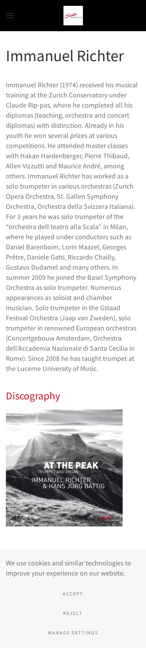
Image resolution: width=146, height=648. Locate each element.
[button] (10, 15)
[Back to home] (73, 15)
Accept (73, 593)
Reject (73, 613)
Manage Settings (73, 632)
